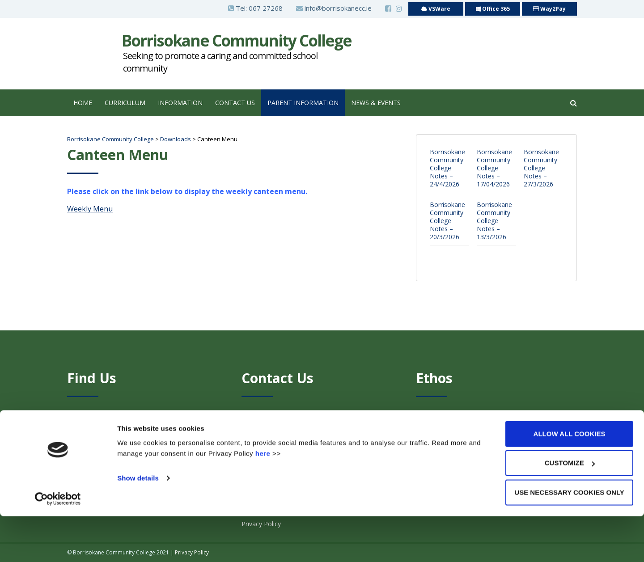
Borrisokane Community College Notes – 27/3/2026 (541, 168)
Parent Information (303, 102)
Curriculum (125, 102)
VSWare (435, 9)
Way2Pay (549, 9)
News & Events (376, 102)
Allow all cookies (570, 479)
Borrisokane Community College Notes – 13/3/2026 (494, 220)
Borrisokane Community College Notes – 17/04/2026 (494, 168)
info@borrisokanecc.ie (334, 8)
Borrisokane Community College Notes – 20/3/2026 (447, 220)
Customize (570, 509)
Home (82, 102)
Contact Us (235, 102)
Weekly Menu (90, 209)
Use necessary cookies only (569, 538)
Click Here (458, 425)
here (263, 499)
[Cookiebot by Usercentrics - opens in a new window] (58, 544)
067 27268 (266, 8)
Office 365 (493, 9)
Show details (138, 524)
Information (180, 102)
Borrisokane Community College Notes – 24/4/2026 (447, 168)
